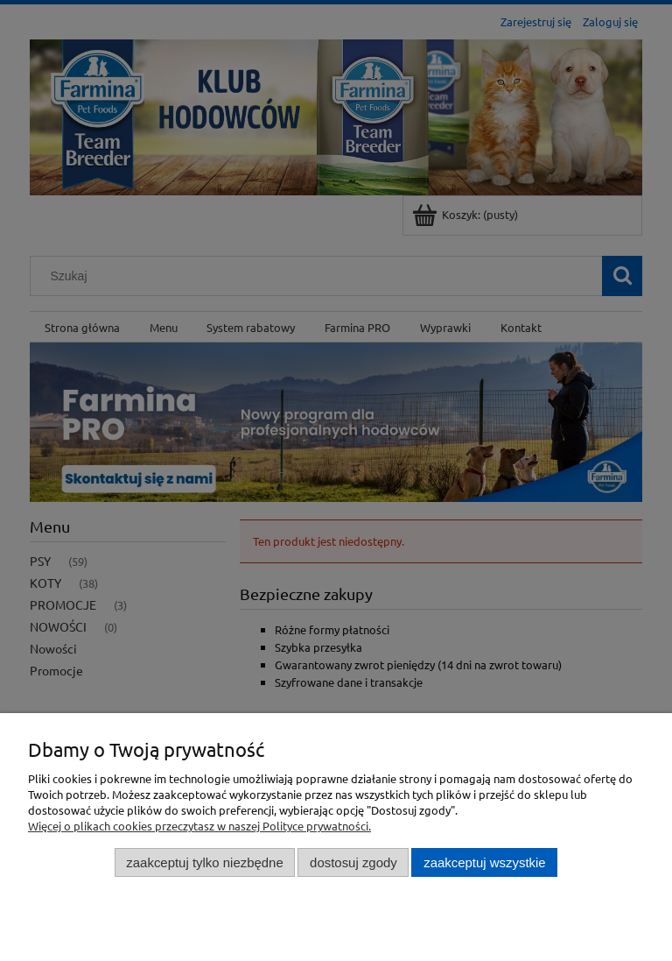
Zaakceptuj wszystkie (484, 862)
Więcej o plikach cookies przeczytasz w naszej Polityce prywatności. (199, 825)
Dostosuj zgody (353, 862)
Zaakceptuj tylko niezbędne (204, 862)
